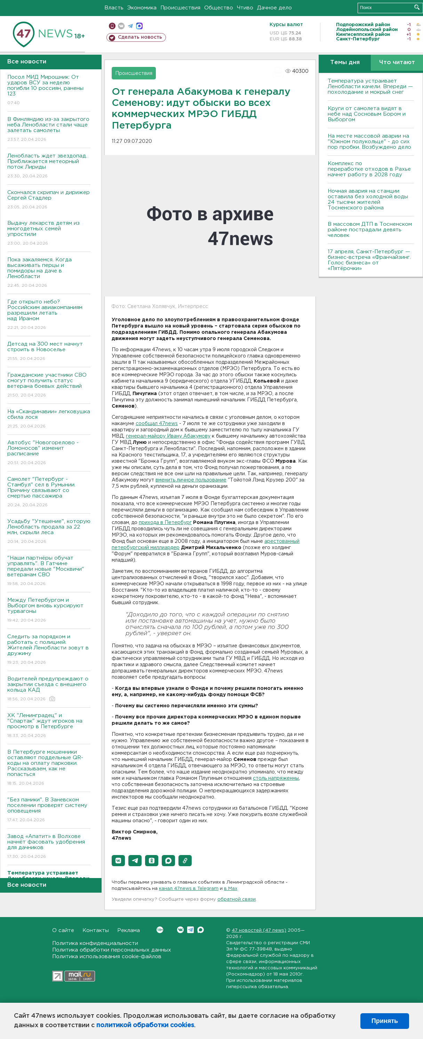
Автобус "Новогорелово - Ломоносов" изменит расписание (48, 453)
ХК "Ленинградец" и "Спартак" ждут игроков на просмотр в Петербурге (48, 726)
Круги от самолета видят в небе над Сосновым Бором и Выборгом (367, 114)
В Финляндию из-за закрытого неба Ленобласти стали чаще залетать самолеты (48, 130)
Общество (218, 8)
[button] (118, 860)
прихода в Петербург (165, 523)
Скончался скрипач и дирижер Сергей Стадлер (48, 200)
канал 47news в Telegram (188, 889)
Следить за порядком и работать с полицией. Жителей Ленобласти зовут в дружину (48, 649)
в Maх (230, 889)
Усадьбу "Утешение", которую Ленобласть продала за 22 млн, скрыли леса (48, 532)
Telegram (190, 929)
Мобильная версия (112, 26)
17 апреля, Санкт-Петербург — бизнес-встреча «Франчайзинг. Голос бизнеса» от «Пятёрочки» (369, 260)
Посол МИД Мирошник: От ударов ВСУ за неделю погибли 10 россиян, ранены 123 (48, 90)
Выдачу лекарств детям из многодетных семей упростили (48, 233)
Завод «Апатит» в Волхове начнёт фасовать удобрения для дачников (48, 847)
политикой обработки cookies (145, 1025)
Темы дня (345, 62)
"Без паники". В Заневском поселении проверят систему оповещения (48, 810)
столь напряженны (276, 778)
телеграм (130, 26)
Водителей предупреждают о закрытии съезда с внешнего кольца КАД (48, 689)
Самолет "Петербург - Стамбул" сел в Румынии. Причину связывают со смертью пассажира (48, 492)
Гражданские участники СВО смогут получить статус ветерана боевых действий (48, 385)
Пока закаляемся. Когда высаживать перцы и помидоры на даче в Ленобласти (48, 272)
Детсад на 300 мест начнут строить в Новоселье (48, 352)
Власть (113, 8)
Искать (417, 7)
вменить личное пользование (190, 480)
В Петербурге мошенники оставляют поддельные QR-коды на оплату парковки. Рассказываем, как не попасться (48, 768)
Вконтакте (160, 929)
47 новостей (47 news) (259, 930)
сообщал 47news (157, 424)
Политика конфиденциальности (95, 943)
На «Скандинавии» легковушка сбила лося (48, 419)
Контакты (95, 930)
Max (200, 929)
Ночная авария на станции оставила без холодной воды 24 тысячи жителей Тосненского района (368, 199)
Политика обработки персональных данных (111, 950)
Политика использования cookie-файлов (106, 956)
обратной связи (236, 899)
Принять (385, 1020)
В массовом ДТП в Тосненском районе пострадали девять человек (370, 230)
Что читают (397, 62)
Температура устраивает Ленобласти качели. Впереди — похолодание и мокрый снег (370, 86)
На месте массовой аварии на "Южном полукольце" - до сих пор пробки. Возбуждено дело (369, 141)
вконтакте (121, 26)
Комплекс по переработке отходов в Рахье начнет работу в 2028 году (369, 169)
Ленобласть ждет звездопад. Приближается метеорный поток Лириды (48, 166)
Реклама (128, 930)
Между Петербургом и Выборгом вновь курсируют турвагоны (48, 610)
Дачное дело (274, 8)
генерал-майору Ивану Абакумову (168, 436)
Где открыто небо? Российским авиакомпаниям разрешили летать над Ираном (48, 315)
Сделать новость (140, 37)
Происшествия (180, 8)
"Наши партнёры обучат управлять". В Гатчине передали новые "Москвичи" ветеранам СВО (48, 571)
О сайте (63, 930)
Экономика (142, 8)
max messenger (139, 26)
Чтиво (245, 8)
